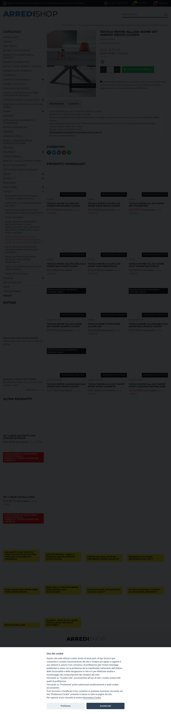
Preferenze (65, 706)
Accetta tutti (105, 706)
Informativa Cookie (92, 697)
